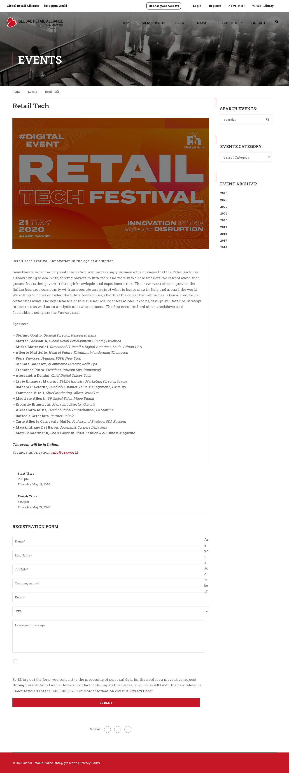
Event (181, 23)
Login (197, 5)
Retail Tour (228, 23)
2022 (223, 207)
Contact (257, 23)
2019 (223, 227)
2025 (223, 193)
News (202, 23)
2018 (223, 234)
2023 (223, 200)
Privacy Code (140, 691)
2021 (223, 213)
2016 (223, 247)
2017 (223, 240)
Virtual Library (263, 5)
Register (215, 5)
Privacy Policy (89, 763)
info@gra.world (55, 5)
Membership (153, 23)
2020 (223, 220)
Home (126, 23)
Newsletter (236, 5)
